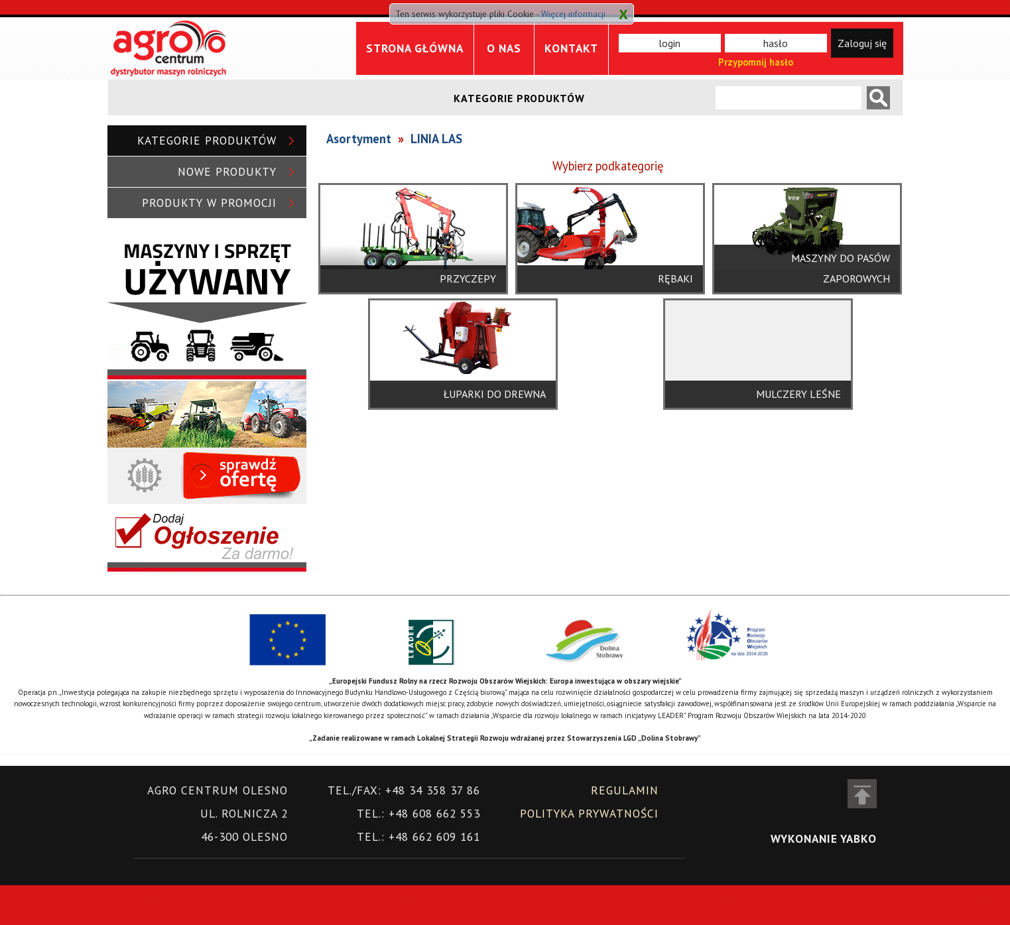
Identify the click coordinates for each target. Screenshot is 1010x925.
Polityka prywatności (589, 813)
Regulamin (625, 790)
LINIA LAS (436, 139)
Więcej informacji (573, 14)
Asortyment (358, 139)
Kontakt (571, 48)
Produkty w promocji (209, 202)
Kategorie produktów (207, 140)
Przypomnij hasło (755, 62)
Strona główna (415, 48)
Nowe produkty (227, 171)
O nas (504, 48)
